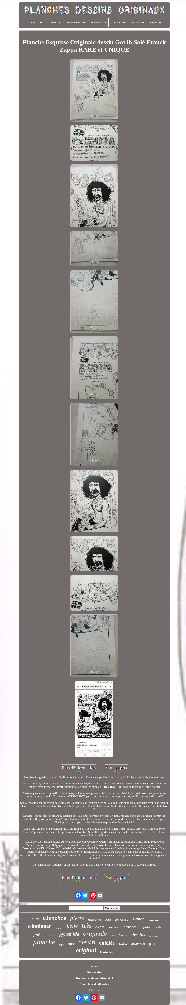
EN (91, 990)
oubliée (107, 943)
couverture (121, 919)
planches (54, 918)
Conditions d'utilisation (94, 984)
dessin (87, 942)
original (86, 950)
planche (44, 942)
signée (138, 919)
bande (157, 927)
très (86, 925)
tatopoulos (153, 936)
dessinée (123, 944)
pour (152, 944)
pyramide (69, 934)
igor (113, 935)
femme (123, 935)
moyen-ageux (94, 919)
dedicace (59, 928)
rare (71, 943)
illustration (106, 952)
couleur (49, 935)
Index (94, 966)
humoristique (154, 920)
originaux (114, 927)
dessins (138, 934)
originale (95, 933)
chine (108, 919)
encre (34, 918)
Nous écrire (94, 972)
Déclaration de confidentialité (94, 978)
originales (138, 944)
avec (99, 927)
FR (97, 990)
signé (35, 934)
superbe (145, 927)
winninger (39, 926)
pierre (77, 918)
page (61, 944)
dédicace (130, 927)
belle (72, 926)
